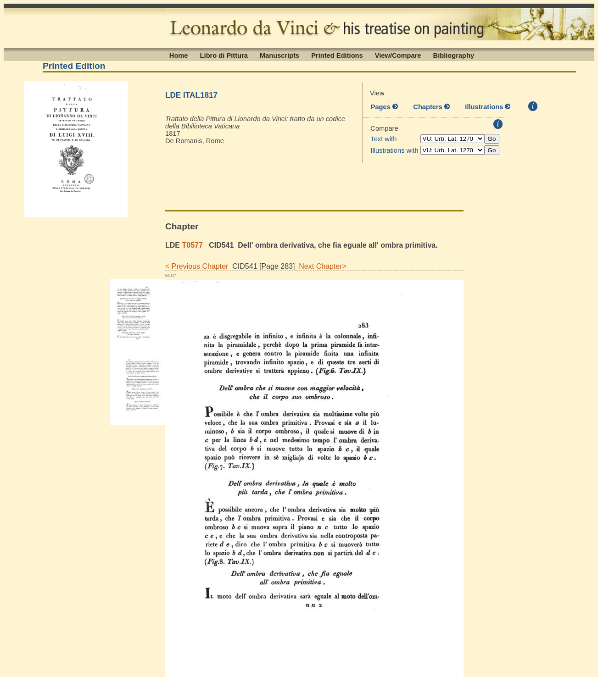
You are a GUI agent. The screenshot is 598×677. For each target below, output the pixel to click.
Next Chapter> (321, 266)
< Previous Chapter (196, 266)
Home (178, 55)
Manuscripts (279, 55)
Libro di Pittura (224, 55)
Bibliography (454, 55)
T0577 (192, 245)
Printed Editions (337, 55)
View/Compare (398, 55)
